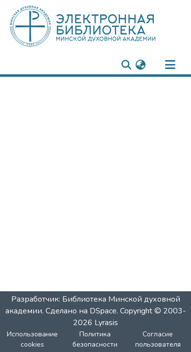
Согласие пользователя (158, 339)
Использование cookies (32, 339)
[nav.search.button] (126, 65)
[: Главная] (99, 26)
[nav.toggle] (170, 65)
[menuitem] (140, 65)
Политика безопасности (95, 339)
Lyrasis (106, 322)
